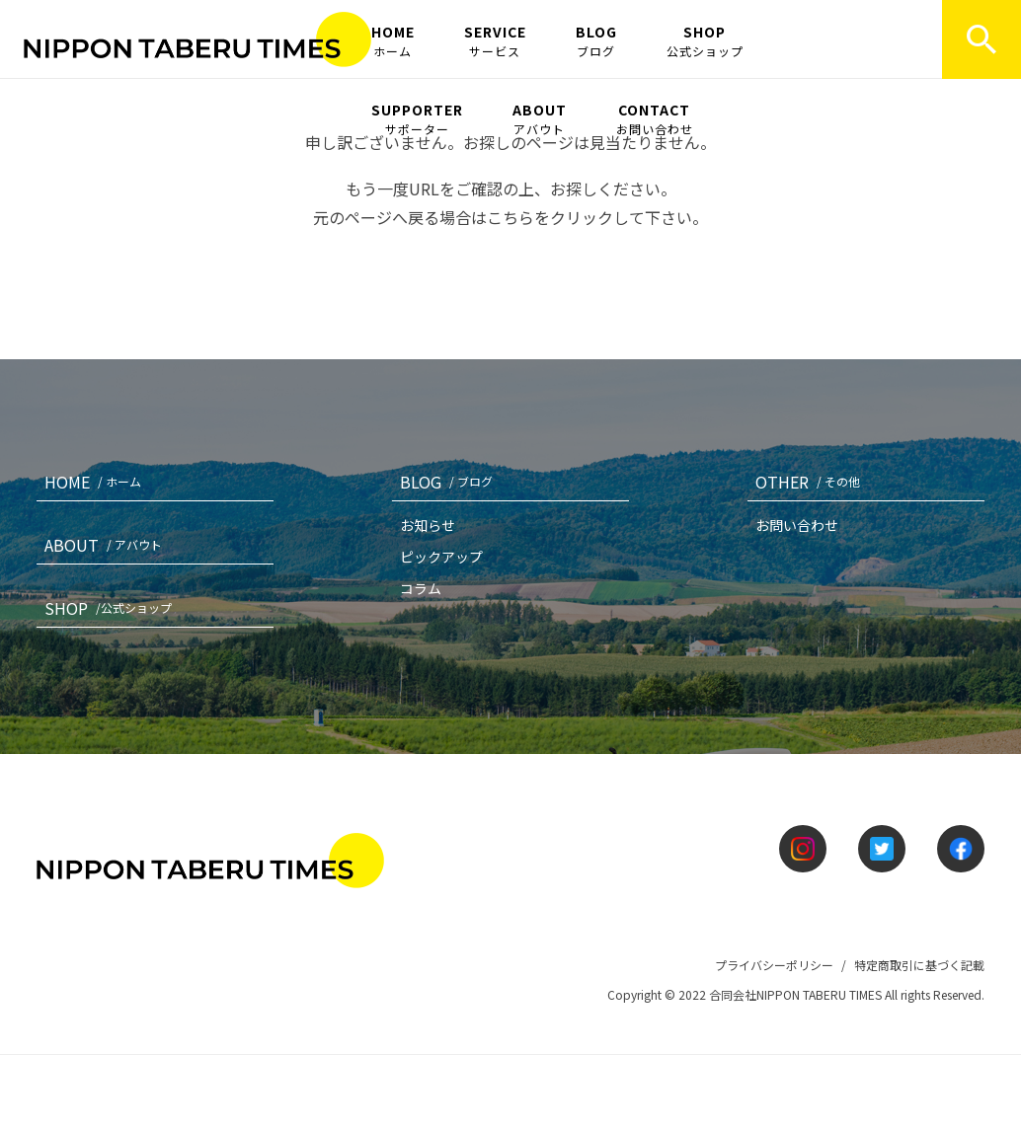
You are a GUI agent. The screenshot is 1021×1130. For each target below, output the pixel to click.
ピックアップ (441, 556)
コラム (420, 588)
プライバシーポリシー (774, 964)
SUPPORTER (417, 118)
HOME (393, 40)
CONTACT (654, 118)
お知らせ (427, 525)
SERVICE (495, 40)
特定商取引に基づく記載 (919, 964)
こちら (510, 217)
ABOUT (539, 118)
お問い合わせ (796, 525)
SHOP (705, 40)
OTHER (811, 481)
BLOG (596, 40)
